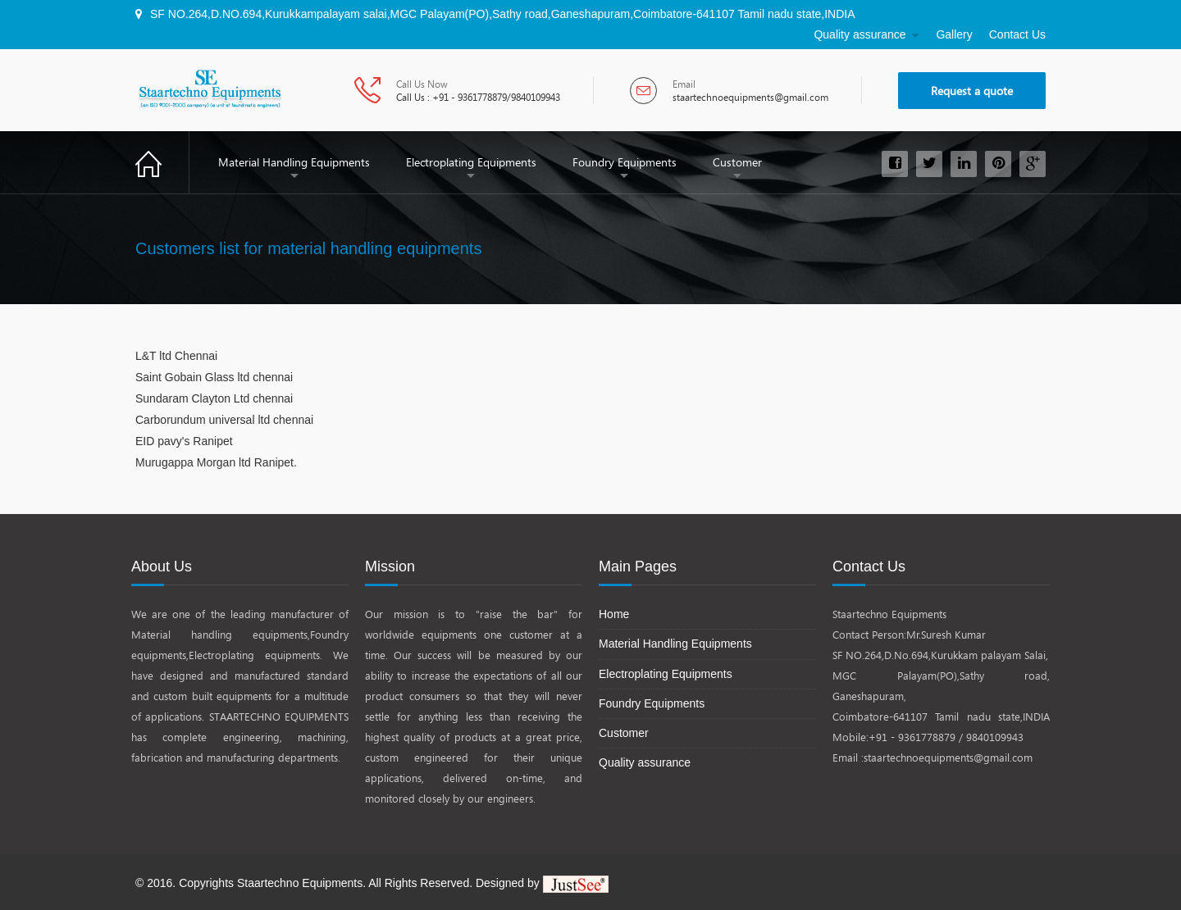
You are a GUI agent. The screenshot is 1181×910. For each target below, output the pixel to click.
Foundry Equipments (624, 162)
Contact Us (1017, 34)
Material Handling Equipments (294, 162)
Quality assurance (859, 34)
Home (162, 162)
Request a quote (972, 90)
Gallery (954, 34)
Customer (737, 162)
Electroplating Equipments (471, 162)
